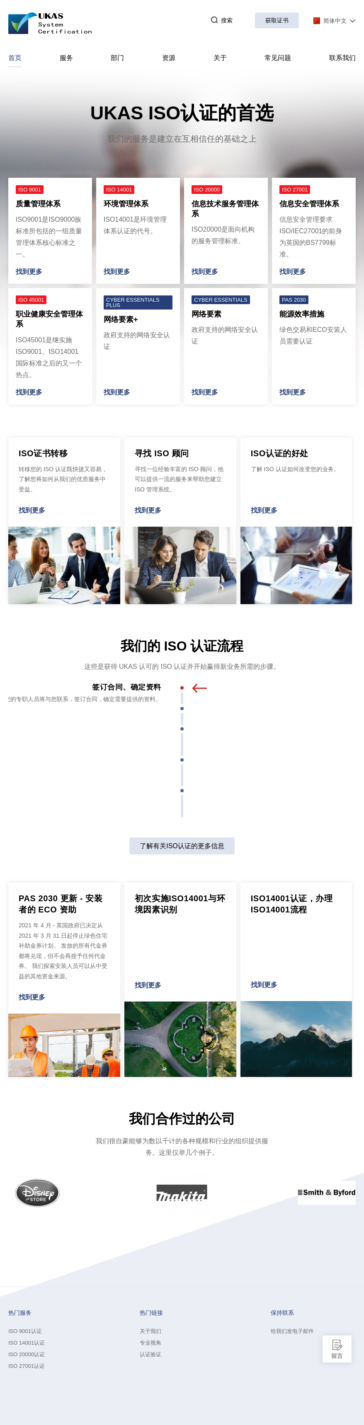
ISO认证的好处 (279, 453)
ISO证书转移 (43, 453)
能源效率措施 (301, 314)
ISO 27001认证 (26, 1366)
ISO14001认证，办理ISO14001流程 (292, 904)
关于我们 (150, 1331)
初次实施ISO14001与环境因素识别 (180, 904)
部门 (117, 57)
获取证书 (277, 20)
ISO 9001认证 (25, 1331)
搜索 (221, 20)
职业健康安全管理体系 (49, 319)
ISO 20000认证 (26, 1354)
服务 (66, 57)
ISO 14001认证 (26, 1343)
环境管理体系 (126, 204)
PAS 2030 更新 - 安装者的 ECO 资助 (61, 904)
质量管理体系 (38, 204)
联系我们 (342, 57)
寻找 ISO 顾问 (162, 453)
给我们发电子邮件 (292, 1331)
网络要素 (206, 314)
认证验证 (150, 1354)
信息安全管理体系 (309, 204)
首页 (15, 61)
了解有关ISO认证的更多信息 (182, 845)
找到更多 (29, 271)
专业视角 (150, 1343)
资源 (168, 57)
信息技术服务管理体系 (225, 209)
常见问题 (278, 57)
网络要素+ (121, 319)
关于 (220, 57)
